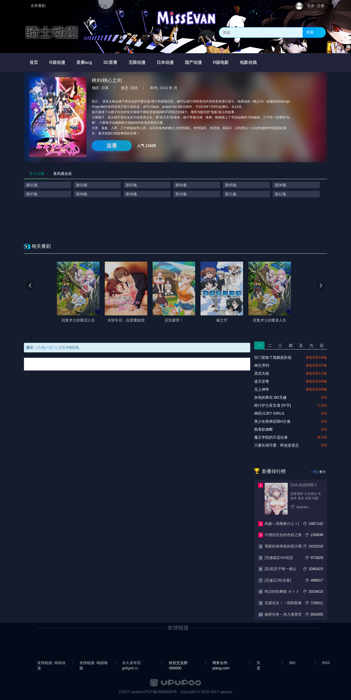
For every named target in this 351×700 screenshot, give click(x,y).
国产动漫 (193, 62)
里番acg (84, 62)
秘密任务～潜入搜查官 (283, 614)
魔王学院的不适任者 (271, 437)
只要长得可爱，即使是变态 (276, 445)
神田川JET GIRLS (269, 413)
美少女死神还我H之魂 (272, 421)
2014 (164, 88)
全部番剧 (38, 5)
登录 (310, 5)
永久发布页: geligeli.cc (132, 663)
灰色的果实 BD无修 (270, 397)
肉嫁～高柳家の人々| (282, 523)
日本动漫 (165, 62)
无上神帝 (261, 389)
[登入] (52, 347)
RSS (326, 663)
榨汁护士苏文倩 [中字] (272, 405)
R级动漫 (57, 62)
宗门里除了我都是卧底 (272, 357)
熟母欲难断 (263, 429)
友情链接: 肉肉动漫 (51, 663)
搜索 (310, 32)
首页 (34, 62)
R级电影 (221, 62)
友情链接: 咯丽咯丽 (94, 663)
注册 (320, 5)
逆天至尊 (261, 381)
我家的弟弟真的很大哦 (283, 546)
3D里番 (110, 62)
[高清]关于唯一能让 (280, 569)
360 (292, 663)
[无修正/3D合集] (278, 580)
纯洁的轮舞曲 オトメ (282, 591)
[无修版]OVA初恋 (279, 557)
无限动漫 (136, 62)
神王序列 (261, 365)
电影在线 (248, 62)
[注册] (41, 347)
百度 (258, 663)
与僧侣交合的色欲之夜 (283, 535)
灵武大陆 (261, 373)
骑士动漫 (51, 32)
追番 (111, 146)
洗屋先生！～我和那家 (283, 603)
